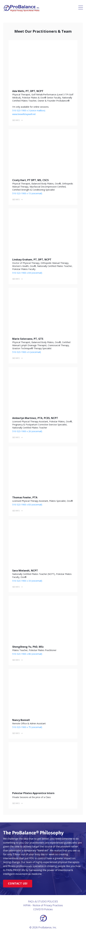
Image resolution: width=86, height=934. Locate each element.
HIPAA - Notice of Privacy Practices (43, 905)
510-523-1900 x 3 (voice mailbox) (28, 110)
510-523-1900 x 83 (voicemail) (27, 504)
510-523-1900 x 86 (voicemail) (27, 653)
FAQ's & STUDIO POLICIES (43, 901)
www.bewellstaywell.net (24, 114)
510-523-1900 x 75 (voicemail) (27, 727)
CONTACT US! (17, 883)
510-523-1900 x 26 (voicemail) (27, 431)
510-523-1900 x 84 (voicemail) (27, 272)
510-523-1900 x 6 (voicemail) (26, 352)
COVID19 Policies (43, 909)
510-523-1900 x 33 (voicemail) (27, 580)
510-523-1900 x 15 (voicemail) (27, 193)
